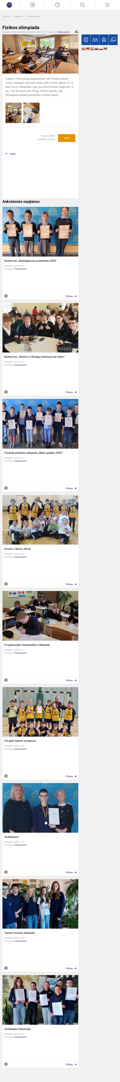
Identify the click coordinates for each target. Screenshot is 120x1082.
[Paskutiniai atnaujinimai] (57, 5)
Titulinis (6, 16)
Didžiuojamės (33, 16)
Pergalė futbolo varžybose (20, 740)
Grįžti (12, 153)
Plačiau (69, 296)
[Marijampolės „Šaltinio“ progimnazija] (10, 4)
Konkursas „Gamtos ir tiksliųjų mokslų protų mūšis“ (34, 356)
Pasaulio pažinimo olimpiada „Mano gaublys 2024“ (33, 452)
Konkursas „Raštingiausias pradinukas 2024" (30, 260)
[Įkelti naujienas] (32, 5)
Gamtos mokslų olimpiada (19, 932)
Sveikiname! (11, 836)
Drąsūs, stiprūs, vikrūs (17, 548)
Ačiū (66, 138)
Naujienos (18, 16)
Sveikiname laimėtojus (17, 1029)
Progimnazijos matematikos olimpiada (27, 644)
